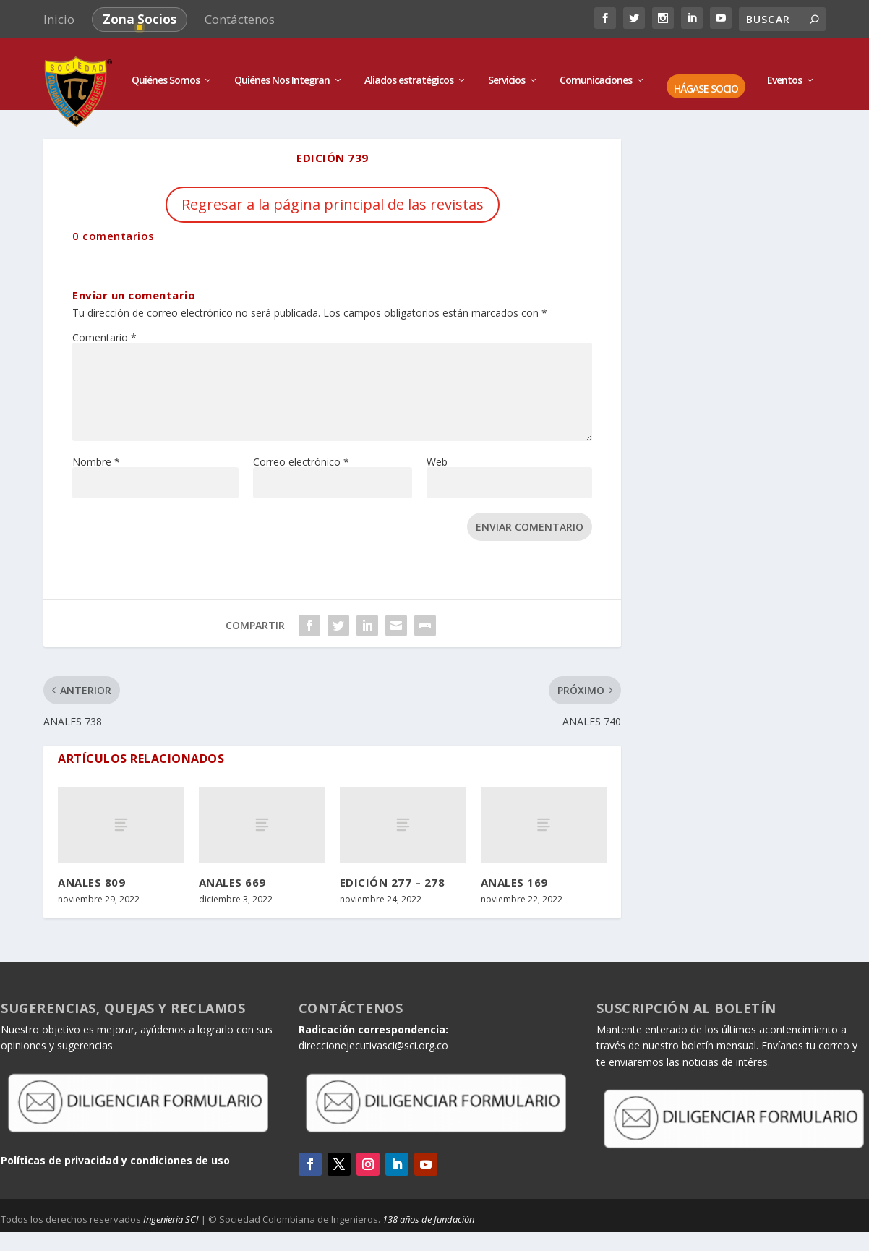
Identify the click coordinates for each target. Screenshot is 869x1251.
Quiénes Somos (166, 67)
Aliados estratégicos (408, 67)
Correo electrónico (301, 448)
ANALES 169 (514, 868)
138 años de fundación (428, 1205)
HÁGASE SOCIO (706, 75)
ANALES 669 (232, 868)
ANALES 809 (91, 868)
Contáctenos (240, 19)
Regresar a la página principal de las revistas (332, 190)
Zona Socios (139, 19)
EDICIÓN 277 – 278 (392, 868)
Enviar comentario (529, 513)
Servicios (506, 67)
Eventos (784, 67)
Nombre (96, 448)
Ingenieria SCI (171, 1205)
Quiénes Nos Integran (282, 67)
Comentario (104, 323)
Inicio (58, 19)
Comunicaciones (596, 67)
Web (437, 448)
